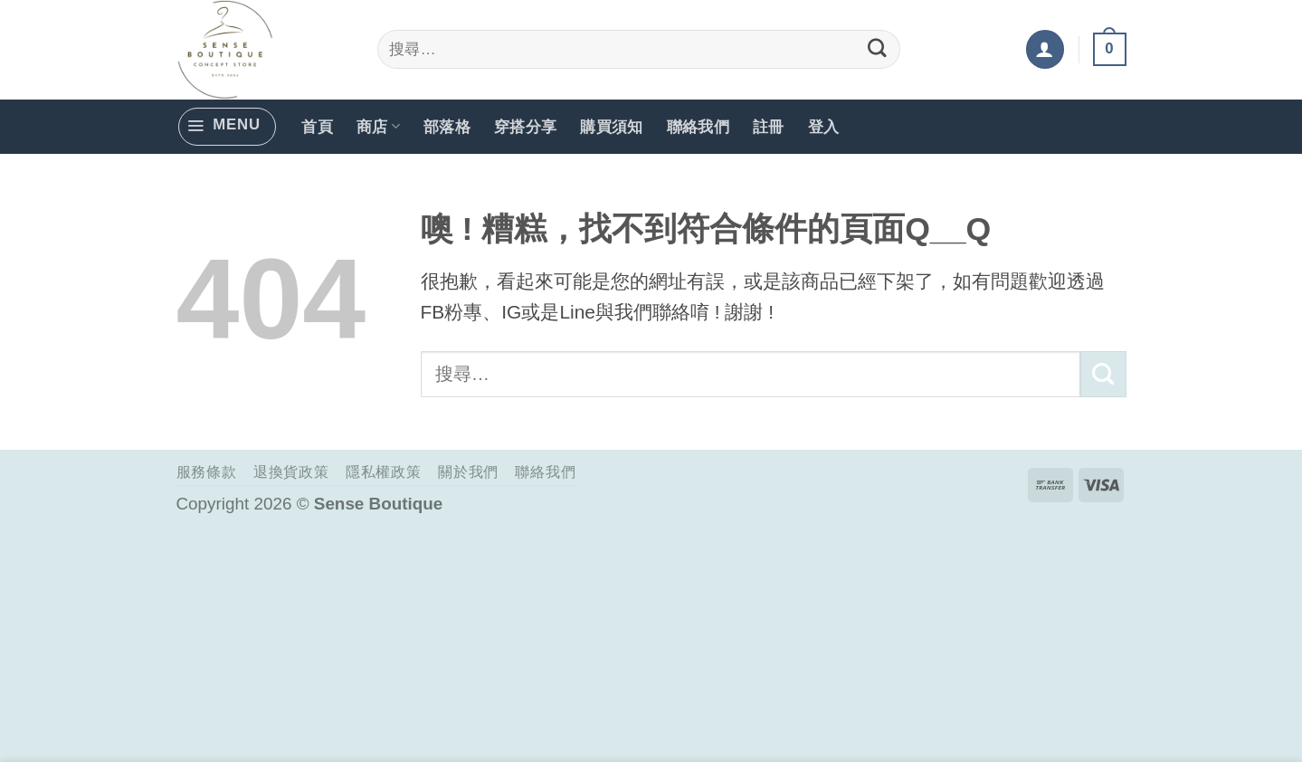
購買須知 (611, 126)
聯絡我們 (698, 126)
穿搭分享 (525, 126)
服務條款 (206, 471)
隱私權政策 (384, 471)
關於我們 (468, 471)
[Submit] (878, 49)
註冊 (768, 126)
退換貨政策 (291, 471)
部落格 (446, 126)
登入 (824, 126)
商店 (378, 126)
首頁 (317, 126)
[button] (1045, 49)
